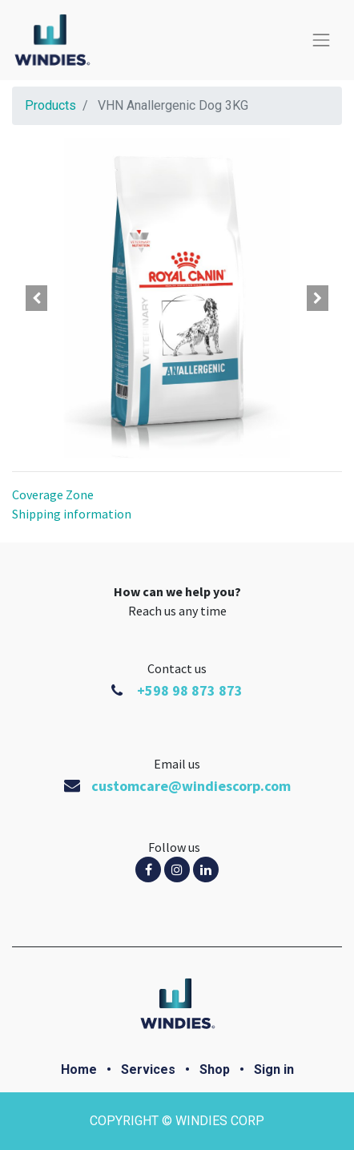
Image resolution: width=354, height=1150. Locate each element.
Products (50, 105)
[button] (37, 298)
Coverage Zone (53, 494)
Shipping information (71, 514)
